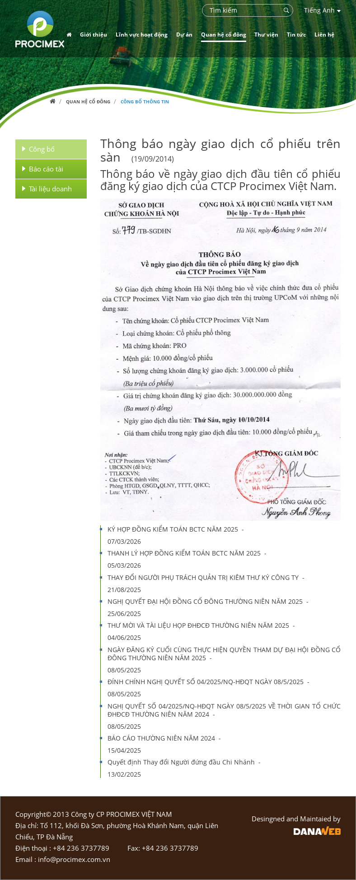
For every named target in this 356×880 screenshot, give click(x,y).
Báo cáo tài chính (42, 169)
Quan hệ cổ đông (88, 101)
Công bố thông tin (145, 101)
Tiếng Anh (322, 10)
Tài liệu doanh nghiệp (47, 189)
